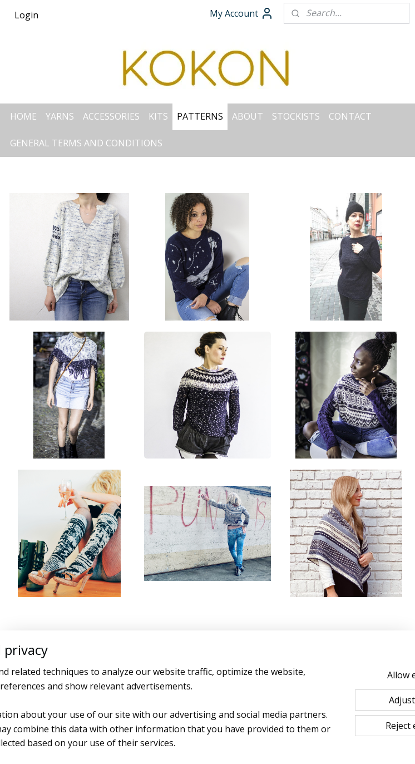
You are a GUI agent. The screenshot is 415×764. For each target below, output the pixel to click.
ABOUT (247, 116)
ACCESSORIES (111, 116)
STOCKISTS (296, 116)
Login (26, 15)
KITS (158, 116)
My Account (242, 13)
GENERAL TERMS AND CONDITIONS (86, 143)
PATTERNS (200, 116)
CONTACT (350, 116)
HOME (23, 116)
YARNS (60, 116)
